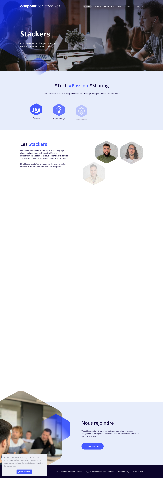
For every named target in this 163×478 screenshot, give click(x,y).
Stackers (87, 6)
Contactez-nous (92, 446)
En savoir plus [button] (10, 466)
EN (142, 6)
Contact (128, 6)
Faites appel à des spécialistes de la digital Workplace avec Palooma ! (84, 471)
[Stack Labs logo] (40, 6)
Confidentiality (123, 471)
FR (138, 6)
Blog (119, 6)
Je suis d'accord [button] (24, 472)
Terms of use (137, 471)
